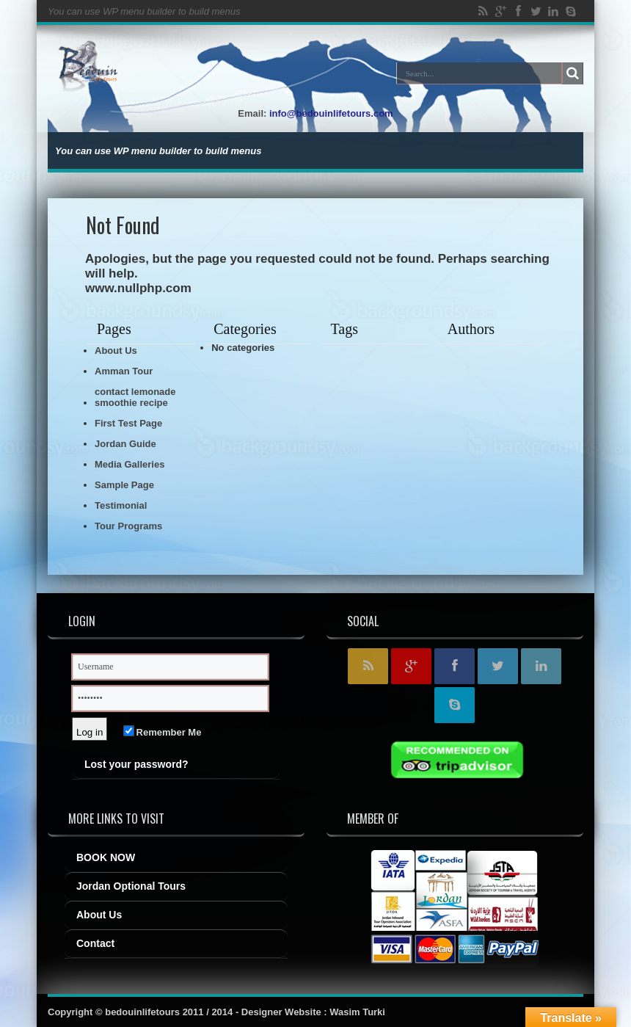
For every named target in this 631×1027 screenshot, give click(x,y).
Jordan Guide (125, 443)
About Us (116, 350)
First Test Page (128, 423)
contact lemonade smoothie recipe (135, 397)
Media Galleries (129, 464)
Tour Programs (128, 525)
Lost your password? (136, 764)
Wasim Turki (357, 1011)
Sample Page (124, 484)
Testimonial (121, 505)
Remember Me (162, 732)
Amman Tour (124, 371)
